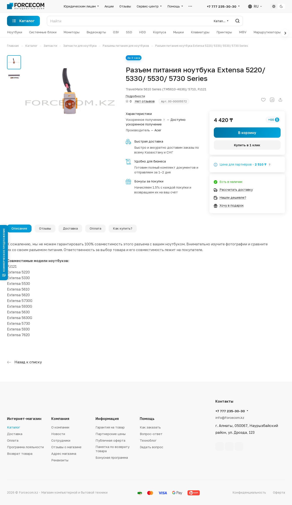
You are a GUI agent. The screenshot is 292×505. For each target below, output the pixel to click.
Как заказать (150, 427)
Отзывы (45, 228)
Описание (19, 228)
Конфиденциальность (249, 492)
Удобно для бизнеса (150, 161)
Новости (58, 434)
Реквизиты (59, 460)
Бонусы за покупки (148, 181)
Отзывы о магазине (66, 447)
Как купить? (122, 228)
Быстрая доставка (148, 141)
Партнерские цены (111, 434)
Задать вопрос (151, 447)
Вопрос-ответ (151, 434)
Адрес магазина (63, 453)
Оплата (95, 228)
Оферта (279, 492)
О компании (60, 427)
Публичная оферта (110, 440)
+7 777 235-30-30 (221, 6)
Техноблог (148, 440)
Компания (60, 418)
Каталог (13, 427)
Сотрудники (60, 440)
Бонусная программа (112, 457)
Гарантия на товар (110, 427)
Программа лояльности (25, 447)
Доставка (70, 228)
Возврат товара (19, 453)
